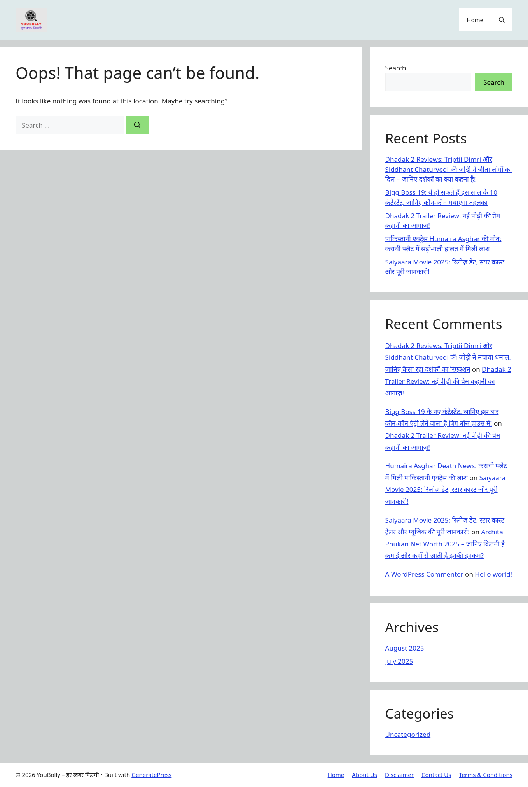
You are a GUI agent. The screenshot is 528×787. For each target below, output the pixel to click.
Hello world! (493, 574)
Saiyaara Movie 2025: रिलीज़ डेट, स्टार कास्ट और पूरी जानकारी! (445, 489)
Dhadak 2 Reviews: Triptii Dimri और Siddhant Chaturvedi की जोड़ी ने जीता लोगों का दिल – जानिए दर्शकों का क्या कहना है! (448, 169)
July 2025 (399, 661)
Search (395, 67)
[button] (501, 19)
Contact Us (436, 774)
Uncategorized (408, 734)
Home (475, 20)
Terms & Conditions (485, 774)
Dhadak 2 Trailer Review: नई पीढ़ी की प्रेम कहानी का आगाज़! (448, 381)
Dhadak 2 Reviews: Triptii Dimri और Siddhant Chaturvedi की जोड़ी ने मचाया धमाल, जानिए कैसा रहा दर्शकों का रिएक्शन (448, 357)
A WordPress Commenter (424, 574)
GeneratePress (151, 774)
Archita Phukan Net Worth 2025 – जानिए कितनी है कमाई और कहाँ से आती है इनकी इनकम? (445, 543)
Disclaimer (399, 774)
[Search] (137, 125)
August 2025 (404, 648)
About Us (364, 774)
